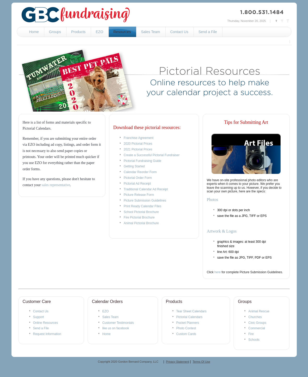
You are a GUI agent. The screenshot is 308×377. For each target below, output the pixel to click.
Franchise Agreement (138, 138)
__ (159, 361)
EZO (105, 311)
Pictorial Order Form (138, 178)
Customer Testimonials (118, 323)
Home (106, 334)
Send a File (41, 328)
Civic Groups (257, 323)
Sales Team (110, 317)
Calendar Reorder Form (140, 172)
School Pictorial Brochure (141, 212)
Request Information (47, 334)
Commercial (256, 328)
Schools (253, 340)
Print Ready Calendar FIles (142, 206)
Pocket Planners (187, 323)
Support (38, 317)
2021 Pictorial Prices (138, 149)
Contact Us (41, 311)
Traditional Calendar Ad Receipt (146, 189)
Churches (255, 317)
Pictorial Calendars (189, 317)
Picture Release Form (139, 195)
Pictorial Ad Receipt (137, 183)
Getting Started (134, 166)
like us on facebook (115, 328)
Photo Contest (186, 328)
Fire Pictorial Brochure (139, 217)
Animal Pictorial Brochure (141, 223)
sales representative (56, 185)
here (217, 272)
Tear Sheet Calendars (191, 311)
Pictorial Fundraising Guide (142, 161)
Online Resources (45, 323)
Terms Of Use (201, 361)
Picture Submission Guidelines (145, 200)
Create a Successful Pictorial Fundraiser (151, 155)
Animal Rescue (258, 311)
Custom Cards (186, 334)
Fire (251, 334)
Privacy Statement (177, 361)
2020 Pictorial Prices (138, 143)
